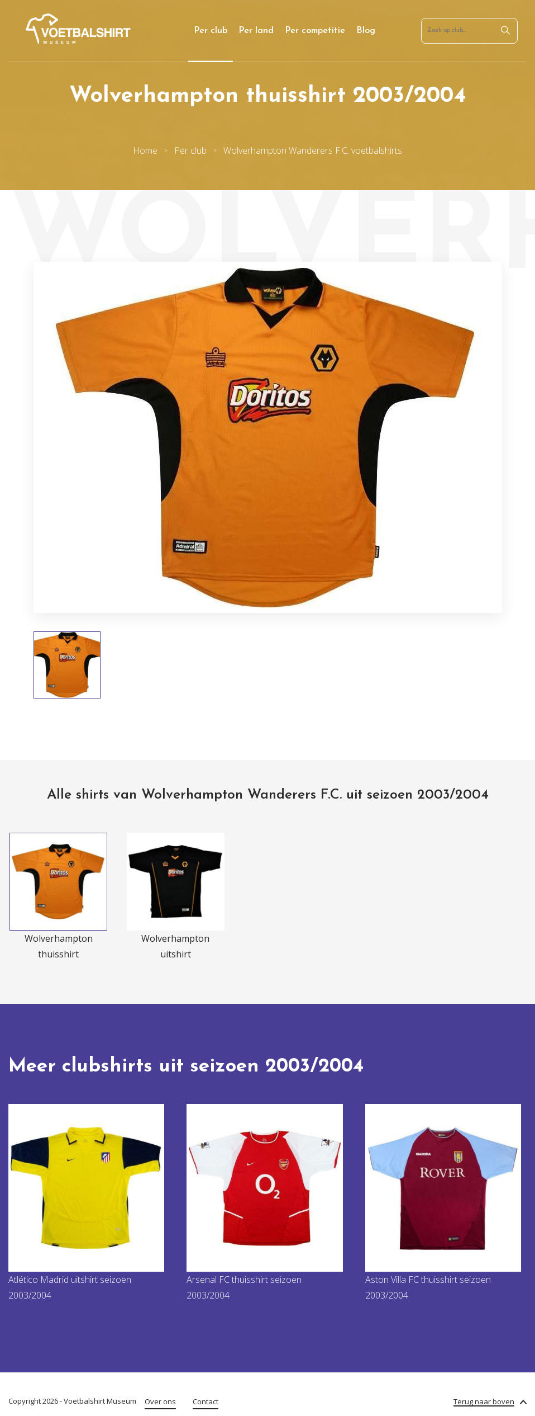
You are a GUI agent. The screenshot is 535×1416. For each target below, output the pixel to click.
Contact (205, 1401)
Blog (365, 30)
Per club (210, 30)
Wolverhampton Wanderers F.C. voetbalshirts (312, 150)
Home (145, 150)
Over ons (160, 1401)
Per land (256, 30)
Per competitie (315, 30)
